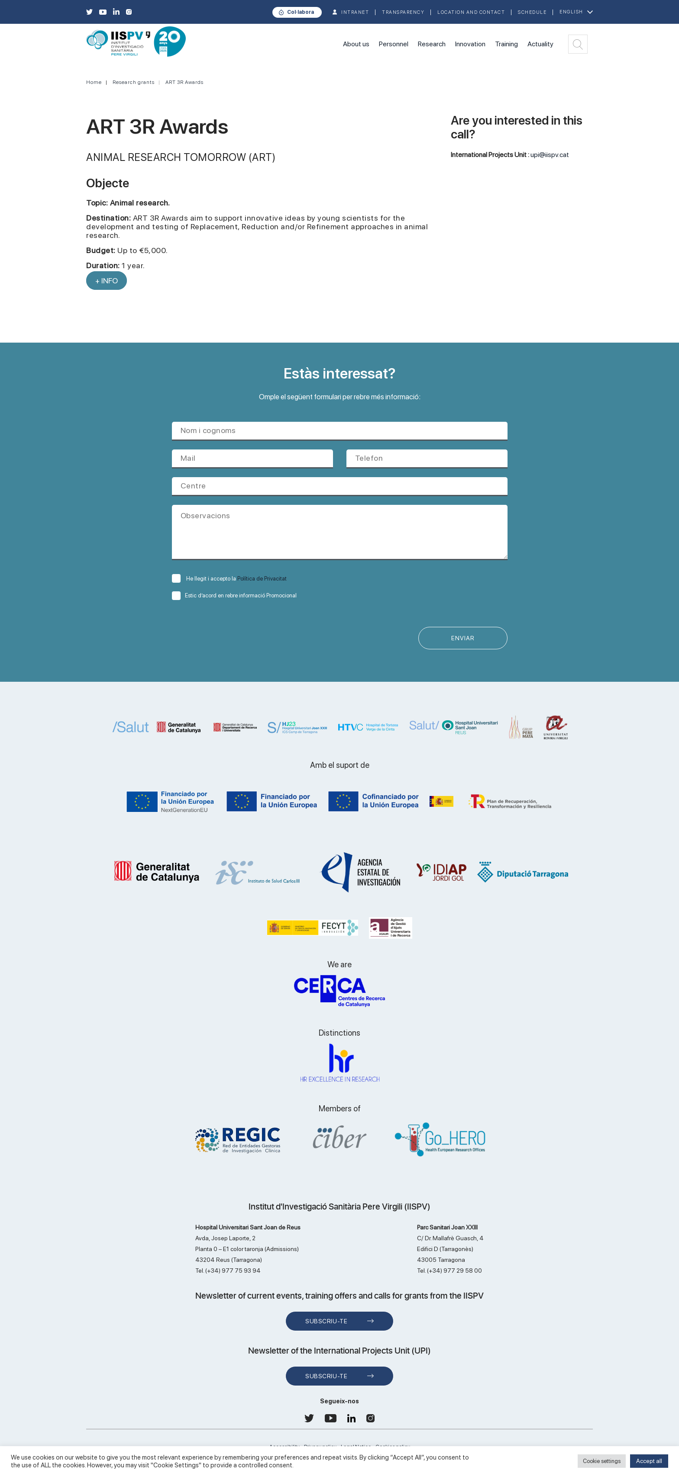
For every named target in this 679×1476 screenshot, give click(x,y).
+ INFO (106, 280)
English (571, 12)
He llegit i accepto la (229, 578)
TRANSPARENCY (403, 12)
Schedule (532, 12)
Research (432, 44)
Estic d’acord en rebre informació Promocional (234, 595)
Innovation (470, 44)
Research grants (134, 82)
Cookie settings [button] (602, 1461)
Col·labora (300, 12)
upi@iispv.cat (549, 155)
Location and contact (471, 12)
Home (94, 82)
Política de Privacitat (262, 578)
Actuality (540, 44)
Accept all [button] (649, 1460)
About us (356, 44)
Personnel (393, 44)
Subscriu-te (326, 1321)
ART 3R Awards (184, 82)
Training (506, 44)
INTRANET (355, 12)
